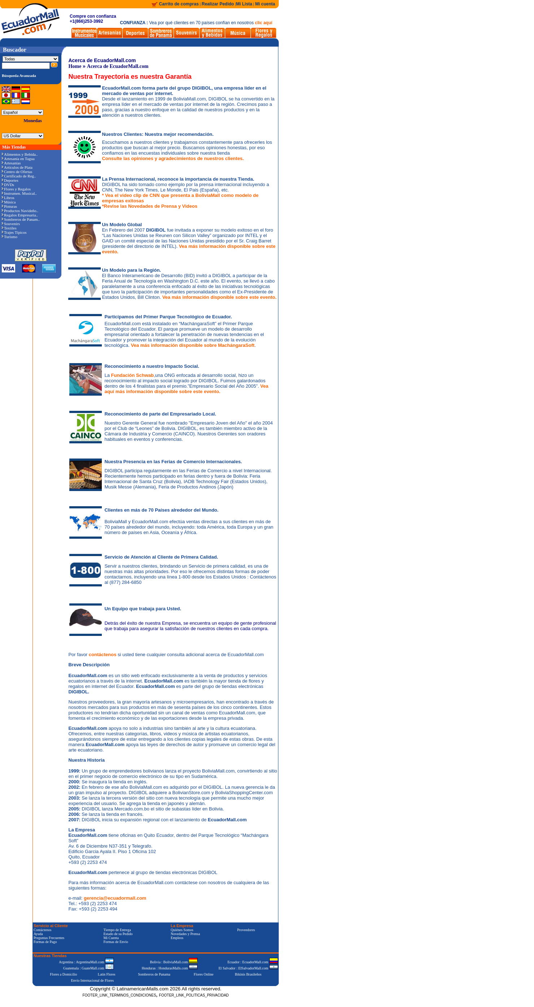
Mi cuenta (265, 4)
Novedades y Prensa (185, 934)
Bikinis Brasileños (248, 974)
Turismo (9, 236)
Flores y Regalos (16, 189)
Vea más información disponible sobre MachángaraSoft (192, 345)
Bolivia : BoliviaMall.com (173, 962)
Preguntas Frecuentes (49, 938)
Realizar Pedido (218, 4)
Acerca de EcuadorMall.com (117, 66)
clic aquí (263, 22)
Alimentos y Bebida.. (20, 154)
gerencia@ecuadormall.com (115, 898)
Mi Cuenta (111, 938)
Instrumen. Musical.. (19, 193)
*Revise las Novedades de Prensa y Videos (149, 206)
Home (74, 66)
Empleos (177, 938)
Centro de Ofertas (17, 171)
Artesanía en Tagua (18, 158)
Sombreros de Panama (154, 974)
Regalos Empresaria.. (20, 215)
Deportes (10, 180)
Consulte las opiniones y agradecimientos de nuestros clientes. (173, 158)
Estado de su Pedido (118, 934)
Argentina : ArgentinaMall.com (86, 962)
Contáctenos (42, 930)
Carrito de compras (179, 4)
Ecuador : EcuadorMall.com (252, 962)
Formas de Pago (45, 942)
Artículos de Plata (17, 167)
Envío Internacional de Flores (92, 980)
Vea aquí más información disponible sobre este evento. (186, 388)
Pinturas (9, 206)
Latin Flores (107, 974)
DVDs (8, 184)
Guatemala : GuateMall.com (88, 968)
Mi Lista (244, 4)
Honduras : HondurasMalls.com (169, 968)
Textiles (9, 228)
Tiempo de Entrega (117, 930)
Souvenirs (11, 223)
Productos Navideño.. (20, 210)
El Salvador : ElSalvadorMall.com (248, 968)
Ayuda (38, 934)
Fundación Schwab (132, 375)
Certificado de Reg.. (19, 176)
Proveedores (246, 930)
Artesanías (11, 163)
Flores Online (204, 974)
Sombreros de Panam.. (21, 219)
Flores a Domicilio (63, 974)
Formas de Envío (115, 942)
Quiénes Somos (182, 930)
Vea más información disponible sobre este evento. (219, 297)
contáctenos (103, 654)
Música (9, 202)
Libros (8, 197)
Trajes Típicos (14, 232)
